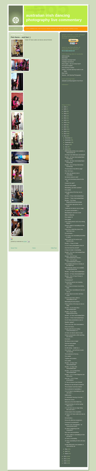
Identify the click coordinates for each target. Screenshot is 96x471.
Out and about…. (69, 233)
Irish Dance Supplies (67, 65)
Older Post (54, 248)
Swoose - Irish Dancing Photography (71, 75)
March (67, 453)
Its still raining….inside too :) (72, 348)
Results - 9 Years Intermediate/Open (74, 317)
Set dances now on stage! (71, 341)
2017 (65, 127)
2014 (65, 133)
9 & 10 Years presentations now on (74, 320)
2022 (65, 115)
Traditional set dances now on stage (74, 208)
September (68, 142)
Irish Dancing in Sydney (68, 67)
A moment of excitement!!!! (72, 422)
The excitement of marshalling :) (73, 389)
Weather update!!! (69, 322)
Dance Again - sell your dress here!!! (71, 63)
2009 (65, 463)
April (66, 451)
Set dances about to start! (71, 177)
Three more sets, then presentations (74, 324)
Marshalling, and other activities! (73, 187)
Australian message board (68, 59)
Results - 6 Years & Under (71, 243)
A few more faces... (70, 326)
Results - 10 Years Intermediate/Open (74, 315)
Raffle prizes (68, 395)
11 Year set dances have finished (73, 382)
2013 (65, 136)
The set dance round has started (73, 386)
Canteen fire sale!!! (70, 183)
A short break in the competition (73, 411)
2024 (65, 111)
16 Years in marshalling (71, 438)
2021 (65, 118)
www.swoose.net (70, 50)
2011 (65, 458)
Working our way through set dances (74, 384)
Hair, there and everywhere (72, 432)
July (66, 146)
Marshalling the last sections (72, 301)
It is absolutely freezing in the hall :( (74, 397)
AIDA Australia (65, 56)
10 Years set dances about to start (74, 332)
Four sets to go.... (69, 171)
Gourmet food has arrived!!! (72, 247)
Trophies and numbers (70, 358)
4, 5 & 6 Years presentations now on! (74, 245)
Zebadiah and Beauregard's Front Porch (72, 80)
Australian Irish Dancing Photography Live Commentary (54, 17)
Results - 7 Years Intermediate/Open (74, 198)
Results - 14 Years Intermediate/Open (74, 271)
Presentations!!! (69, 280)
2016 (65, 129)
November (68, 140)
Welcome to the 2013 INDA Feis (73, 401)
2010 (65, 461)
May (66, 449)
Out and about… (69, 418)
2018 (65, 124)
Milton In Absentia (69, 215)
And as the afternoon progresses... (74, 420)
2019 (65, 122)
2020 (65, 120)
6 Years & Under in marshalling (73, 250)
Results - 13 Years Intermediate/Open (74, 274)
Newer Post (14, 248)
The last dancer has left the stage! (73, 168)
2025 (65, 109)
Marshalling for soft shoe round (73, 212)
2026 (65, 107)
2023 (65, 113)
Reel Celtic (65, 73)
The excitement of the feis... (72, 354)
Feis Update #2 (69, 217)
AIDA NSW (65, 58)
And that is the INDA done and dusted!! (75, 154)
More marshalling (69, 345)
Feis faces (67, 339)
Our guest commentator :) (71, 210)
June (66, 149)
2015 (65, 131)
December (68, 138)
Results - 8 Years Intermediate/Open (74, 196)
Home (34, 248)
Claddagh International (68, 61)
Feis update (68, 189)
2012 (65, 456)
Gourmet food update (70, 185)
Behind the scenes (70, 399)
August (67, 144)
